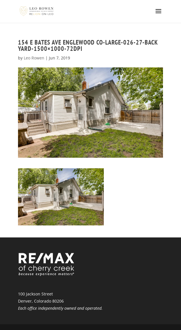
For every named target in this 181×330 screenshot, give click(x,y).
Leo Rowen (34, 58)
